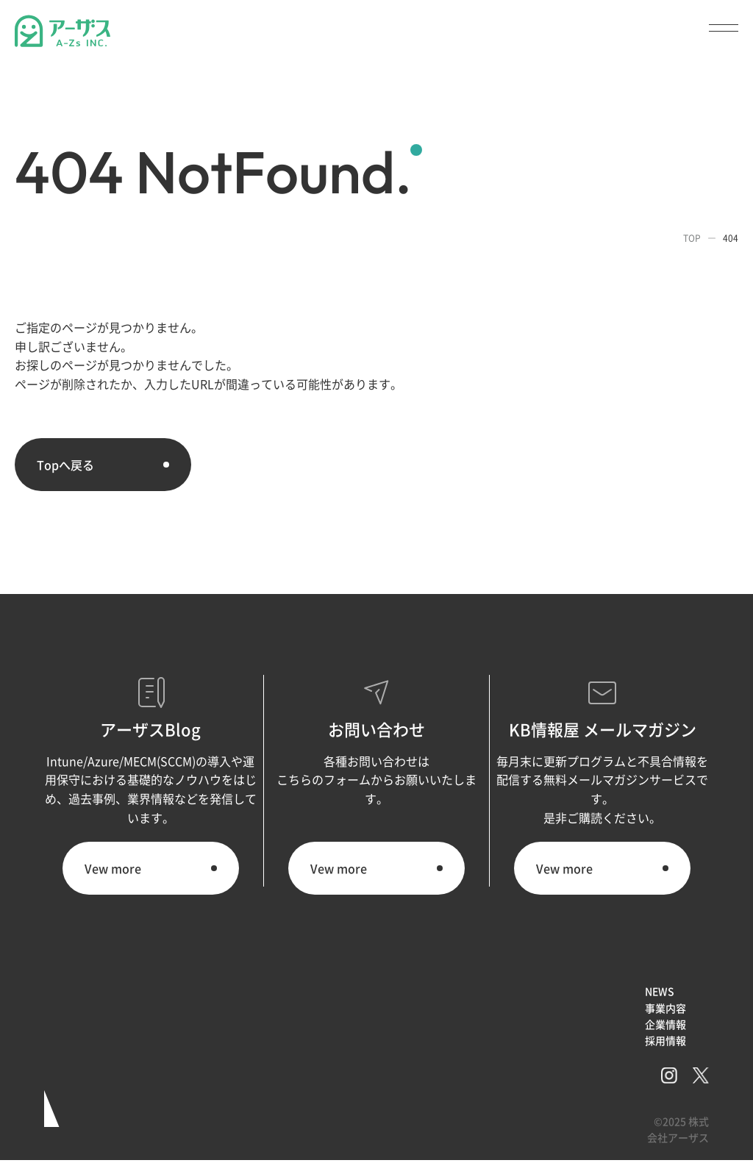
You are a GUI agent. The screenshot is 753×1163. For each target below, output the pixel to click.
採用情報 (665, 1040)
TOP (692, 238)
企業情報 (665, 1024)
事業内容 (665, 1008)
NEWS (659, 991)
